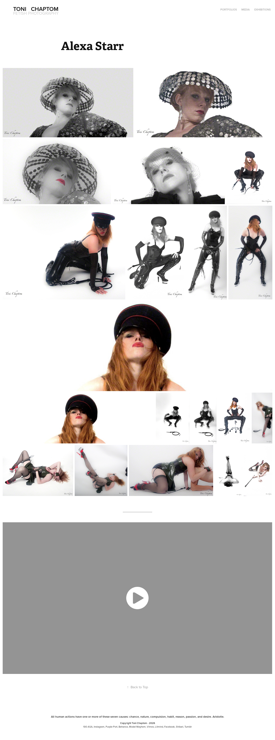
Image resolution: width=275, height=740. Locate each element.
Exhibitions (262, 9)
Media (245, 9)
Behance (123, 726)
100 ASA (88, 726)
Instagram (99, 726)
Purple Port (111, 726)
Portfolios (228, 9)
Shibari (179, 726)
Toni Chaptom (35, 9)
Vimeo (150, 726)
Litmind (159, 726)
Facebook (169, 726)
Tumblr (188, 726)
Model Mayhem (137, 726)
